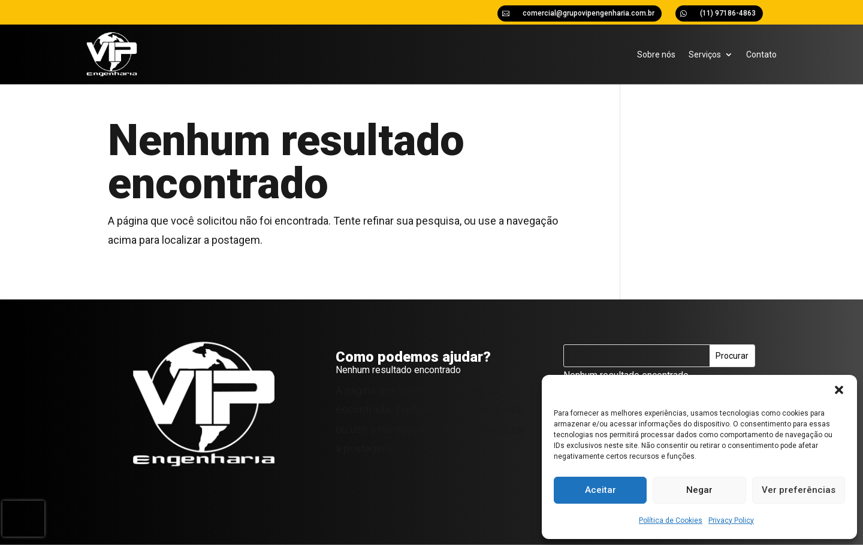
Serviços (705, 54)
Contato (761, 54)
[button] (839, 390)
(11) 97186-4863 (728, 13)
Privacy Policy (731, 520)
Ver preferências (798, 490)
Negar (699, 490)
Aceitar (600, 490)
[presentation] (23, 519)
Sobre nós (656, 54)
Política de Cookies (670, 520)
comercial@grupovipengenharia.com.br (588, 13)
